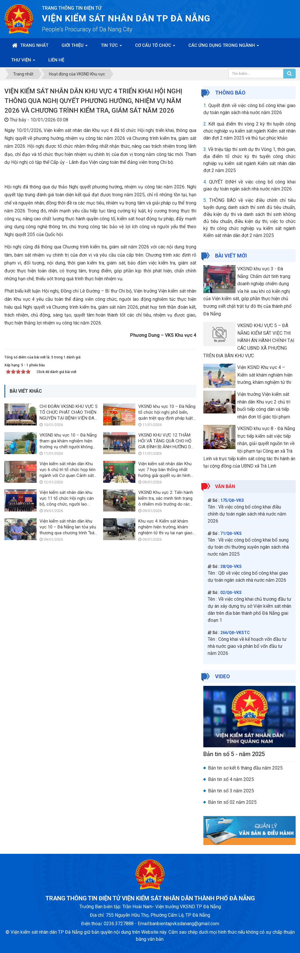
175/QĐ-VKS (232, 500)
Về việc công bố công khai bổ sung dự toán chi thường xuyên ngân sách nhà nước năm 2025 (248, 547)
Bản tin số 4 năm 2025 (231, 779)
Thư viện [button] (23, 61)
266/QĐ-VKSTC (235, 632)
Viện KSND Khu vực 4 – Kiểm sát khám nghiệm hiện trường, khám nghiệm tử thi (264, 375)
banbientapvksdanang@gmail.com (184, 923)
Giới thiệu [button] (75, 47)
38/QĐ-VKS (231, 566)
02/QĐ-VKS (231, 592)
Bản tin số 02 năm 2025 (232, 802)
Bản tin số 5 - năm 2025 (234, 754)
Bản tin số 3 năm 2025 (231, 791)
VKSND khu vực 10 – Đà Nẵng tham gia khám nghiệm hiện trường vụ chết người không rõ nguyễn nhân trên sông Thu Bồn (68, 575)
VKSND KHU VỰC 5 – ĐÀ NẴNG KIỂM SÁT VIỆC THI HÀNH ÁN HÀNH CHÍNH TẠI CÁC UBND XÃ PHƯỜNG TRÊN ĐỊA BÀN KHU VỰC (248, 340)
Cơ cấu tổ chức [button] (155, 47)
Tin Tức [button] (111, 47)
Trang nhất (30, 45)
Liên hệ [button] (56, 60)
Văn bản (225, 486)
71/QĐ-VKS (231, 533)
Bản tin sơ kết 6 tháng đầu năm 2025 (245, 768)
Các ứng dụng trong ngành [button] (223, 47)
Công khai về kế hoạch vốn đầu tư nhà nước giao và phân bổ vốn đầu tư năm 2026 (247, 646)
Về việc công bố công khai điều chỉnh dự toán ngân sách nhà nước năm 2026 (247, 514)
